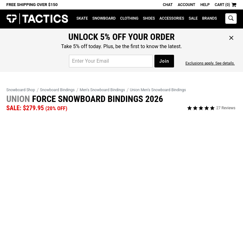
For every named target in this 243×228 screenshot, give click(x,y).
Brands (209, 18)
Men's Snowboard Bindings (102, 90)
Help (204, 5)
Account (186, 5)
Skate (82, 18)
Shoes (149, 18)
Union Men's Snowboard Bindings (158, 90)
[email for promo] (111, 61)
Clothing (129, 18)
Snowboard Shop (20, 90)
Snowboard (104, 18)
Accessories (171, 18)
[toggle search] (231, 18)
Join (164, 61)
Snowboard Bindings (57, 90)
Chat (168, 5)
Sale (193, 18)
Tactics (37, 19)
